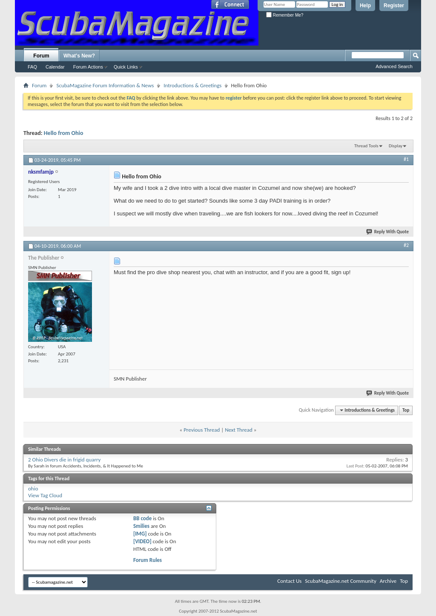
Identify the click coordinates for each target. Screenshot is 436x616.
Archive (388, 581)
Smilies (141, 526)
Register (394, 6)
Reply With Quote (388, 232)
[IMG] (140, 533)
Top (405, 410)
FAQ (32, 66)
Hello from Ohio (63, 133)
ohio (33, 488)
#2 (406, 245)
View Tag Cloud (45, 495)
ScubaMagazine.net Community (340, 581)
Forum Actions (88, 66)
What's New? (79, 56)
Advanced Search (394, 66)
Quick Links (126, 66)
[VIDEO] (142, 541)
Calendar (55, 66)
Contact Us (289, 581)
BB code (142, 518)
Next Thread (238, 430)
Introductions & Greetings (192, 85)
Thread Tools (366, 146)
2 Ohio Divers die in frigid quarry (64, 459)
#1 (406, 159)
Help (365, 6)
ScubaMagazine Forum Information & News (105, 85)
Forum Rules (147, 560)
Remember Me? (284, 15)
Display (395, 146)
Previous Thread (202, 430)
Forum (41, 56)
